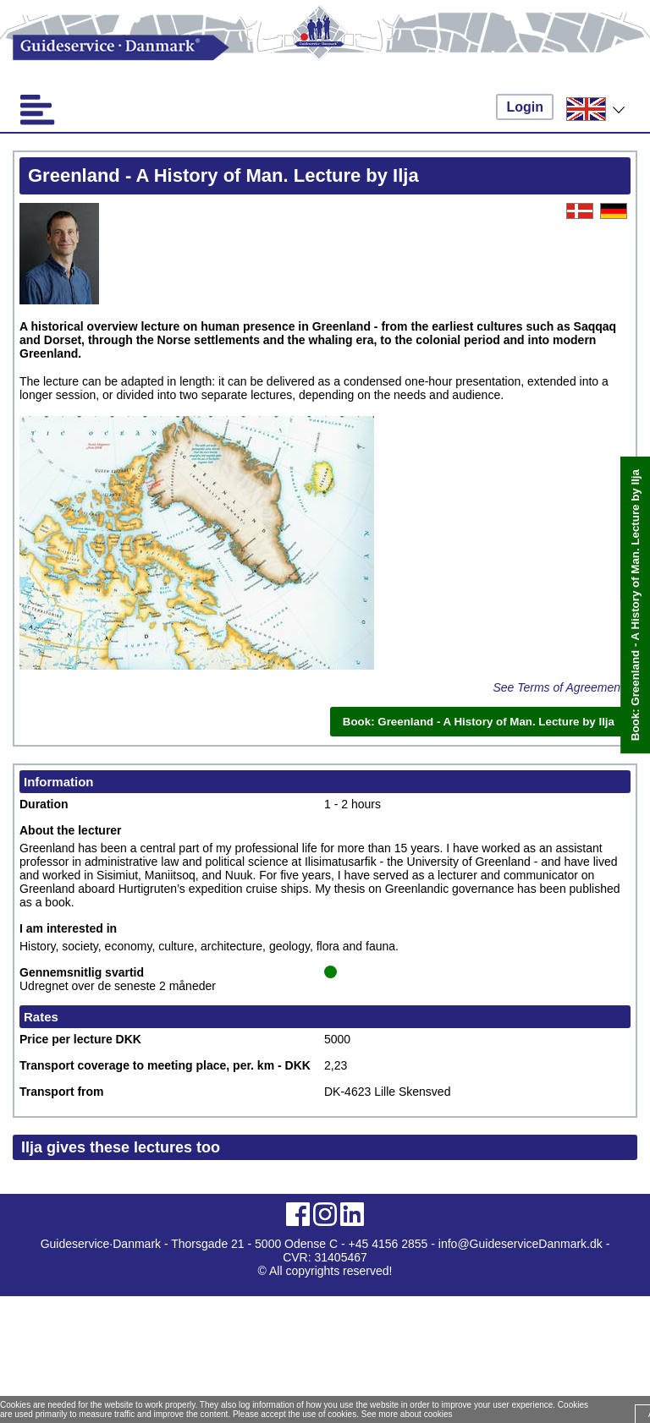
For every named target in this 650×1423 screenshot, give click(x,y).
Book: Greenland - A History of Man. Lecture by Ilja (635, 605)
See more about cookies (407, 1414)
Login (524, 107)
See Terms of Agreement (558, 687)
